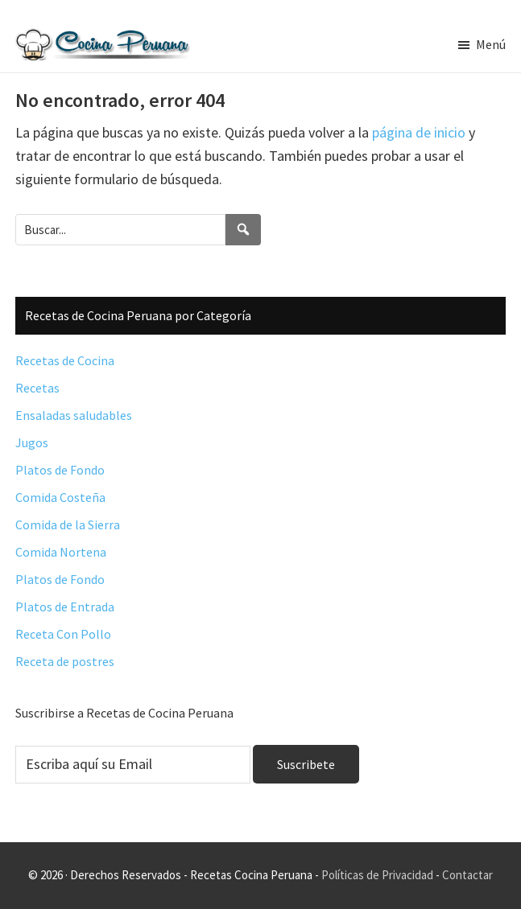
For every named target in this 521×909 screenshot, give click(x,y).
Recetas (37, 388)
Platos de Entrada (64, 606)
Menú (491, 44)
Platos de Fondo (60, 470)
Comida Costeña (60, 497)
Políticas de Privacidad (377, 874)
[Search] (243, 229)
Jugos (31, 442)
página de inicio (418, 132)
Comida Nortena (60, 552)
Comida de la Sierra (67, 524)
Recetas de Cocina (64, 360)
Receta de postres (64, 661)
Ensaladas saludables (73, 415)
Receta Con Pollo (63, 634)
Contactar (467, 874)
